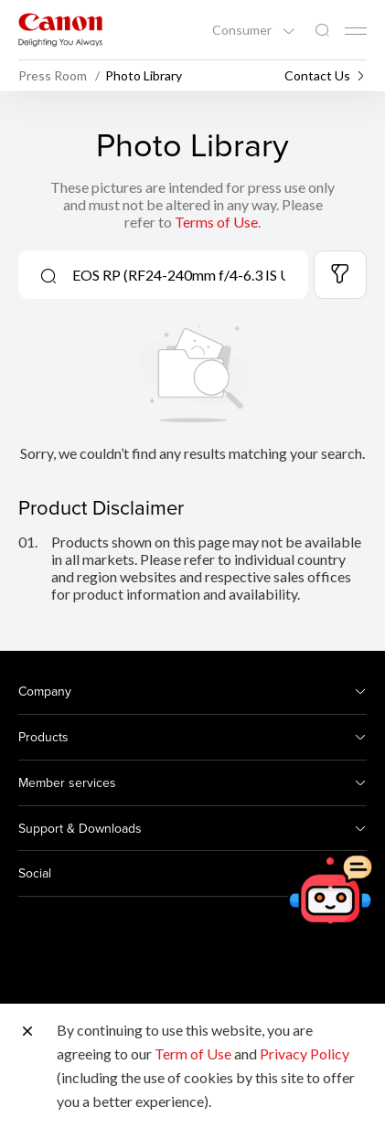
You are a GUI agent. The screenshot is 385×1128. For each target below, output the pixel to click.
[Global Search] (322, 30)
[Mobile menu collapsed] (356, 31)
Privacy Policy (304, 1053)
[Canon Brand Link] (60, 30)
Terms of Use (216, 221)
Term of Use (193, 1053)
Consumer (243, 30)
